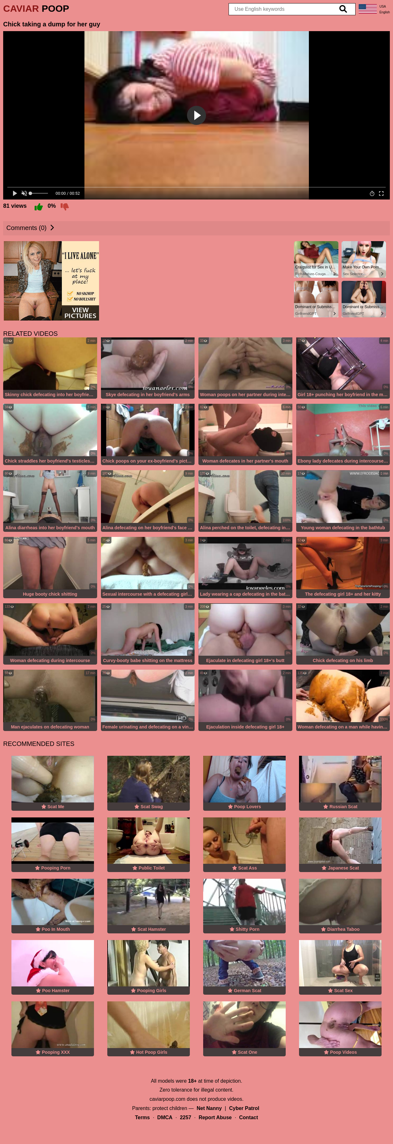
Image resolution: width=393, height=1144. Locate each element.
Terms (142, 1117)
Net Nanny (209, 1108)
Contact (248, 1117)
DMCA (164, 1117)
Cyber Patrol (244, 1108)
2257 (185, 1117)
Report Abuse (215, 1117)
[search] (343, 9)
